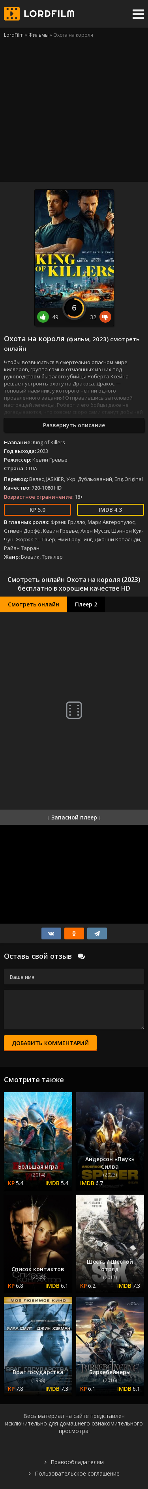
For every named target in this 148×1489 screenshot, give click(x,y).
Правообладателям (77, 1462)
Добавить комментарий (50, 1043)
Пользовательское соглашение (77, 1473)
